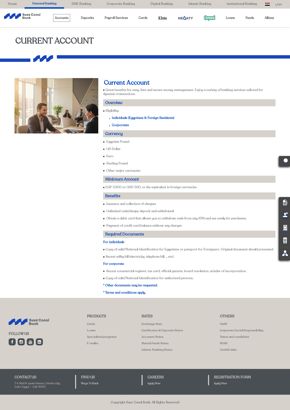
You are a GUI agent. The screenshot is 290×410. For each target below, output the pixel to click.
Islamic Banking (199, 4)
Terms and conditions (128, 337)
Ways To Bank (89, 383)
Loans (230, 18)
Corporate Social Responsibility (135, 330)
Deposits (87, 18)
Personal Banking (44, 3)
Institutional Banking (242, 4)
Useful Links (122, 350)
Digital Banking (162, 4)
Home (12, 4)
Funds (249, 18)
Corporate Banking (121, 4)
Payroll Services (116, 18)
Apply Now (154, 383)
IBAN (117, 343)
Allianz (269, 18)
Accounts (61, 18)
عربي (278, 3)
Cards (143, 18)
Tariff (117, 324)
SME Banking (81, 4)
